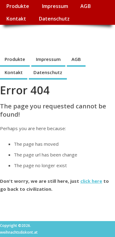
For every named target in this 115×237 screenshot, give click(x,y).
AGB (85, 6)
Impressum (55, 6)
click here (91, 181)
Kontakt (16, 18)
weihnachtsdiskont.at (54, 38)
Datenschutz (54, 18)
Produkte (17, 6)
